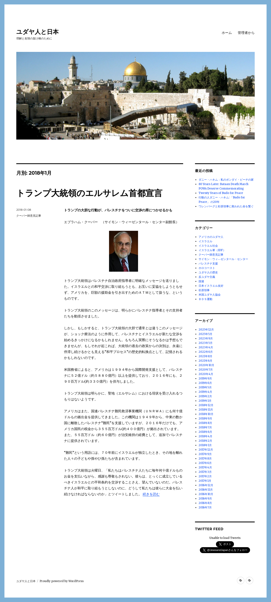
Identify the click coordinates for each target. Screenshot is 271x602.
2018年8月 (205, 423)
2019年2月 (205, 396)
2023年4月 (206, 347)
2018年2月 (205, 441)
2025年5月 (205, 334)
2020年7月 (206, 369)
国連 (201, 281)
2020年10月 (206, 365)
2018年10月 (206, 414)
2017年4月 (205, 467)
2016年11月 (206, 489)
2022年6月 (206, 352)
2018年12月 (206, 405)
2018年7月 (205, 427)
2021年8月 (205, 356)
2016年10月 (206, 494)
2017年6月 (205, 463)
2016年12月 (206, 485)
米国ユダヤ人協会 (210, 294)
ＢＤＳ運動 (205, 299)
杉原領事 (204, 290)
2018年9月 (205, 418)
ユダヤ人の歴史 (208, 272)
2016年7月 (205, 507)
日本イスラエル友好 (211, 286)
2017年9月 (205, 454)
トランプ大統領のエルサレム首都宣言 (89, 193)
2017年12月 (206, 449)
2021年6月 (205, 361)
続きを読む (151, 494)
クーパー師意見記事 (28, 215)
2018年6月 (205, 432)
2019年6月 (205, 383)
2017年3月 (205, 472)
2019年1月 (205, 401)
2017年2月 (205, 476)
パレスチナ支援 (208, 263)
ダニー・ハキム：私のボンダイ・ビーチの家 (226, 179)
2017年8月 (205, 458)
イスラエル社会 (208, 246)
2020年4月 (206, 374)
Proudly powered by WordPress (62, 581)
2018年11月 (206, 409)
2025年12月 (206, 329)
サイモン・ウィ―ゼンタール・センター (223, 259)
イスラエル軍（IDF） (212, 250)
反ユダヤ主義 (207, 277)
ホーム (227, 33)
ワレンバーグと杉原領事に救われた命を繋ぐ (226, 206)
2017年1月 (205, 481)
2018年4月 (205, 436)
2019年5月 (205, 387)
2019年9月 (205, 378)
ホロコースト (207, 268)
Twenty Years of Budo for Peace (221, 193)
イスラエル (205, 241)
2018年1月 (205, 445)
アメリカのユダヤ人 (211, 237)
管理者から (246, 33)
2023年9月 (206, 338)
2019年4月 (205, 392)
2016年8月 (205, 503)
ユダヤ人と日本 (37, 31)
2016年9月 (205, 498)
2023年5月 (206, 343)
